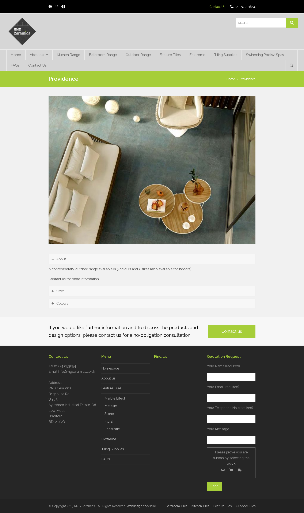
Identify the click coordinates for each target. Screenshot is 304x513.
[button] (291, 65)
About (61, 259)
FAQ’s (105, 459)
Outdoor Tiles (245, 506)
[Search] (292, 23)
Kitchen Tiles (200, 506)
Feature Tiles (111, 388)
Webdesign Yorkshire (141, 506)
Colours (62, 304)
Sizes (60, 291)
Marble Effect (114, 398)
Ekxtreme (108, 439)
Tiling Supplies (112, 449)
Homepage (110, 368)
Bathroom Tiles (176, 506)
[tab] (152, 259)
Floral (108, 421)
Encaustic (112, 429)
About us (108, 378)
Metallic (110, 406)
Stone (109, 414)
